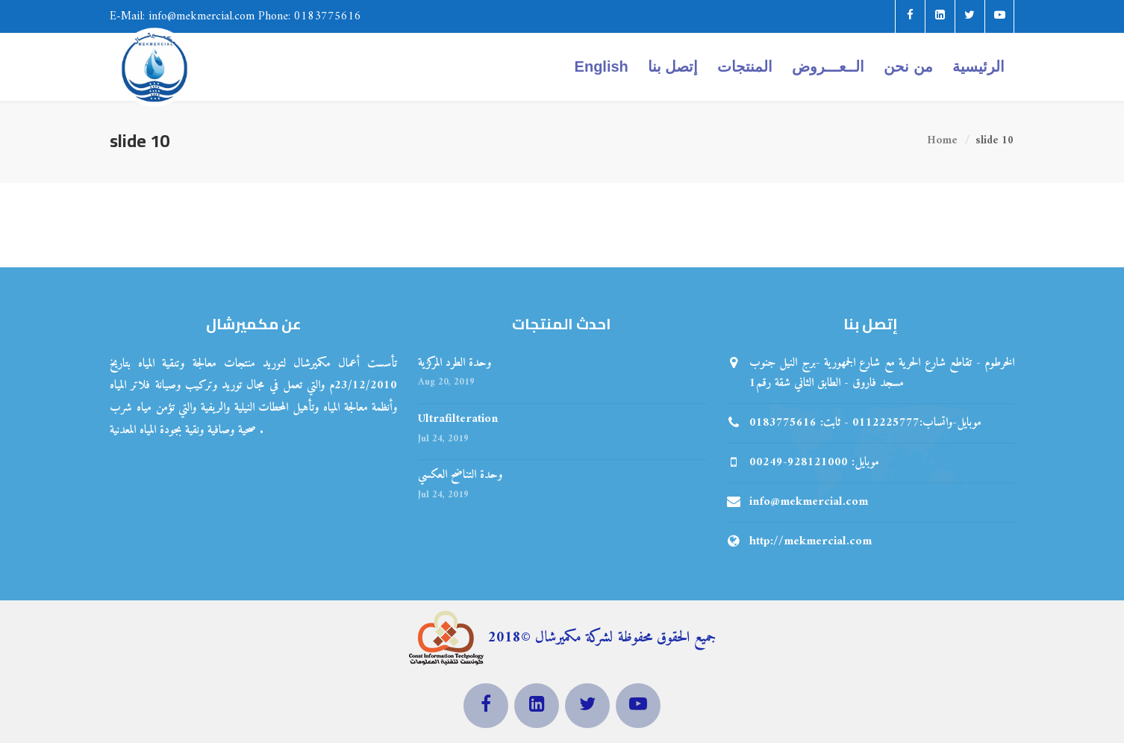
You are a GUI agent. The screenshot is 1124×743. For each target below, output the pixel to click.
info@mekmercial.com (808, 501)
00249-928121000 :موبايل (814, 462)
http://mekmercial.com (810, 541)
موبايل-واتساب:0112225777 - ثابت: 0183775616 (865, 422)
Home (942, 141)
